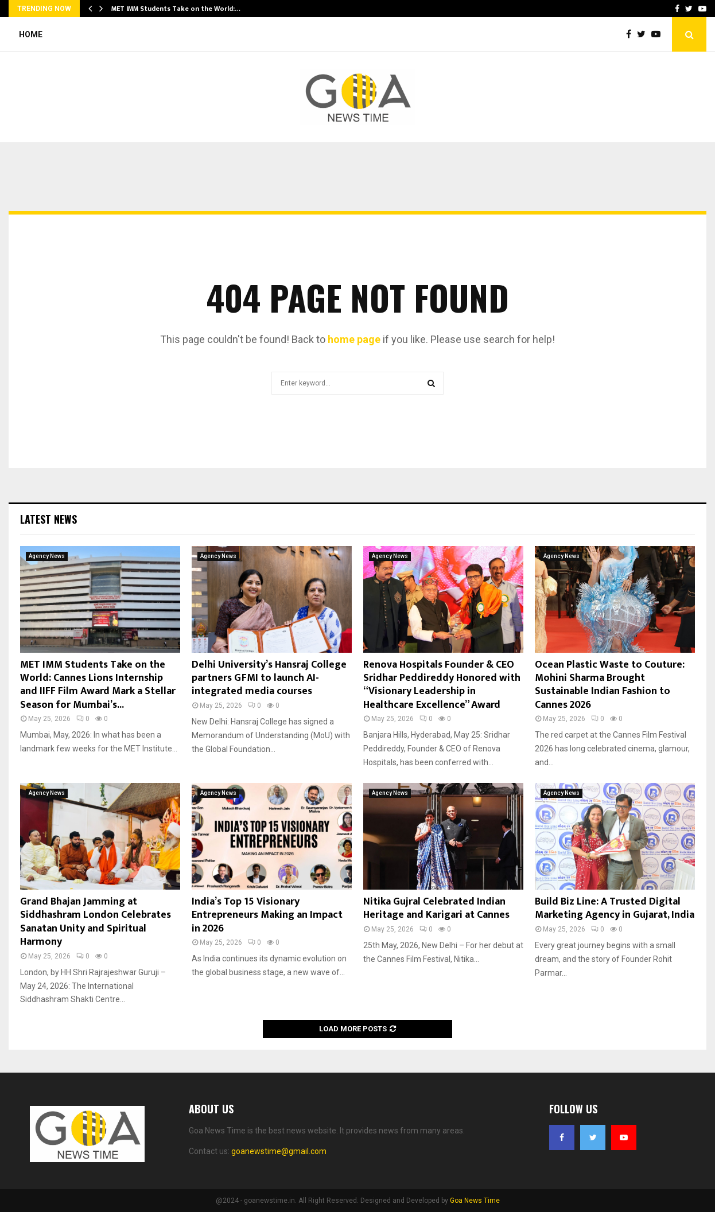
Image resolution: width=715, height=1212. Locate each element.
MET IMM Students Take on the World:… (175, 8)
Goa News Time (475, 1201)
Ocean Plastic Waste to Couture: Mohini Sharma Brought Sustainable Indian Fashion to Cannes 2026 (610, 685)
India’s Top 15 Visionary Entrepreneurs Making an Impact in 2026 (267, 915)
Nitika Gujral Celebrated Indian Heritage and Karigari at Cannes (436, 908)
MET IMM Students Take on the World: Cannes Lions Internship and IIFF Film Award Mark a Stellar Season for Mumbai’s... (98, 685)
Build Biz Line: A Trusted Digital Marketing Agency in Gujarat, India (614, 908)
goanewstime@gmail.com (279, 1151)
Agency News (47, 556)
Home (30, 34)
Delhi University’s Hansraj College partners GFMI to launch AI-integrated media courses (269, 678)
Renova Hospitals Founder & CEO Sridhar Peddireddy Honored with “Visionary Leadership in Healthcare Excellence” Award (441, 685)
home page (354, 339)
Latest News (48, 519)
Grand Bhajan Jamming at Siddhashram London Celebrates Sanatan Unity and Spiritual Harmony (95, 921)
